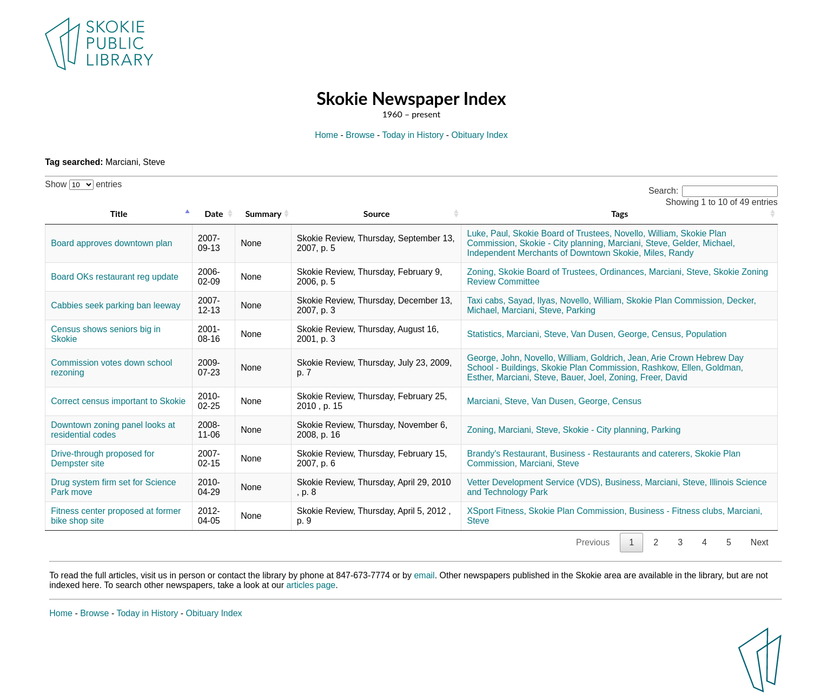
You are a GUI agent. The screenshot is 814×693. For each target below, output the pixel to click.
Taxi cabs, (486, 300)
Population (706, 334)
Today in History (413, 135)
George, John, (494, 357)
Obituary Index (480, 135)
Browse (360, 135)
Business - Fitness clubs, (677, 511)
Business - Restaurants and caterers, (621, 453)
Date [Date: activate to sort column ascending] (213, 213)
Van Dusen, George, (610, 334)
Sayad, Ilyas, (533, 300)
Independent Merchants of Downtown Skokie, (554, 253)
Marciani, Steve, (639, 243)
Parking (580, 310)
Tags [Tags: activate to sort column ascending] (619, 213)
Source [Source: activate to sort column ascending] (376, 213)
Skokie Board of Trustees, (562, 233)
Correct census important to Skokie (118, 401)
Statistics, (485, 334)
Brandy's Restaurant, (507, 453)
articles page (310, 585)
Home (326, 135)
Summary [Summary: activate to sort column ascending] (263, 213)
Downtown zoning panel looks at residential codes (113, 429)
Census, (668, 334)
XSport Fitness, (496, 511)
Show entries (83, 184)
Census (626, 401)
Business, (624, 482)
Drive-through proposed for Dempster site (102, 458)
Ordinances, (623, 271)
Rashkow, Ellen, (672, 367)
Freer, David (663, 377)
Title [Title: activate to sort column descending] (118, 213)
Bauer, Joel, (584, 377)
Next (760, 542)
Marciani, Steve (549, 463)
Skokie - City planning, (562, 243)
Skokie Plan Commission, (675, 300)
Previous (593, 542)
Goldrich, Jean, (620, 357)
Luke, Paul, (488, 233)
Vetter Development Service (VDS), (535, 482)
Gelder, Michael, (703, 243)
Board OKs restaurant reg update (114, 276)
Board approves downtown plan (111, 243)
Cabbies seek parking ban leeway (115, 305)
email (424, 575)
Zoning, (481, 271)
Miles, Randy (668, 253)
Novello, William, (646, 233)
